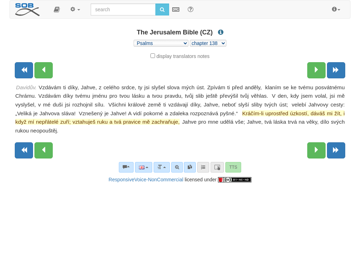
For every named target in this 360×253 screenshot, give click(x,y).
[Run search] (162, 9)
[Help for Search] (190, 9)
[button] (57, 9)
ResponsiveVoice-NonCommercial (146, 179)
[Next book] (336, 70)
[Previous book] (24, 70)
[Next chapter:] (316, 70)
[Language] (143, 167)
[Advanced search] (177, 167)
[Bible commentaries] (126, 167)
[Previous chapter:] (43, 70)
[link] (190, 167)
